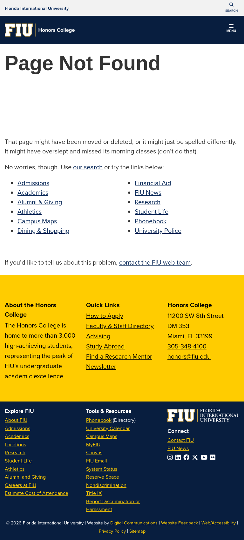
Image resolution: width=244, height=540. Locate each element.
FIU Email (96, 460)
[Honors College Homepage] (40, 30)
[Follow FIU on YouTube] (205, 457)
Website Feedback (179, 522)
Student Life (151, 211)
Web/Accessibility (218, 522)
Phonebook (150, 221)
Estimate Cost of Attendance (36, 492)
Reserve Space (102, 476)
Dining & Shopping (43, 230)
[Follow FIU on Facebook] (187, 457)
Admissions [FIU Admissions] (17, 428)
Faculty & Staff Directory (120, 325)
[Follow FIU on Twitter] (196, 457)
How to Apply (104, 315)
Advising (98, 336)
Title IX (94, 492)
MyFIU (93, 444)
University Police (158, 230)
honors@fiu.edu (189, 356)
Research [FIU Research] (15, 452)
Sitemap (137, 531)
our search (88, 167)
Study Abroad (105, 346)
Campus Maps (37, 221)
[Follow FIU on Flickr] (214, 457)
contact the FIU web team (155, 262)
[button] (231, 8)
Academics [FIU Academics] (17, 436)
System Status (101, 468)
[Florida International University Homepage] (37, 8)
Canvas (94, 452)
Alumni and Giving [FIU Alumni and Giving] (25, 476)
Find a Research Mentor (119, 356)
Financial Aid (153, 182)
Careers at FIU (20, 485)
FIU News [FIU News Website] (178, 448)
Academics (32, 192)
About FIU (16, 419)
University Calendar (108, 428)
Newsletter (101, 366)
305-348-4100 (187, 346)
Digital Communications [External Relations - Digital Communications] (134, 522)
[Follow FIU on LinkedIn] (179, 457)
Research (147, 201)
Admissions (33, 182)
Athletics (29, 211)
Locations (15, 444)
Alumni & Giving (39, 201)
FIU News (148, 192)
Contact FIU (180, 439)
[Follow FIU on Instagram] (171, 457)
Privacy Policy (112, 531)
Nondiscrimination (106, 485)
